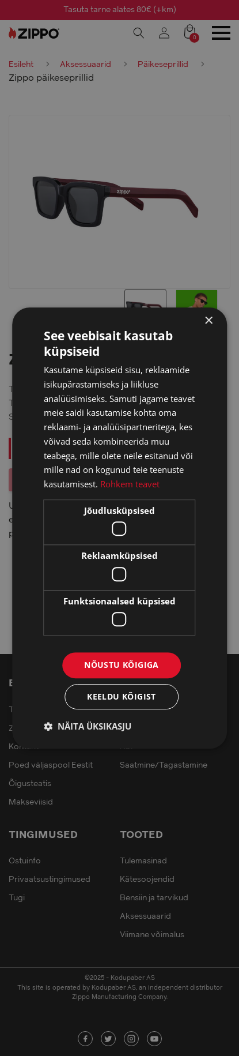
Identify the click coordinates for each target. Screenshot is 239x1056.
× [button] (208, 321)
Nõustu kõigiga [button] (121, 665)
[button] (87, 726)
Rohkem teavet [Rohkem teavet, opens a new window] (130, 484)
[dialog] (119, 528)
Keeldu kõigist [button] (121, 696)
